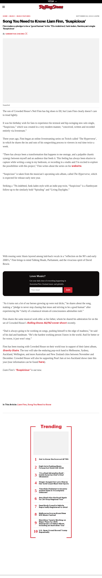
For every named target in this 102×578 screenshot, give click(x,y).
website (76, 166)
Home (5, 16)
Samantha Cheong (16, 34)
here (41, 362)
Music (12, 16)
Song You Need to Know (39, 405)
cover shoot (47, 323)
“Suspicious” (23, 370)
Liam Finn (22, 405)
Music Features (23, 16)
